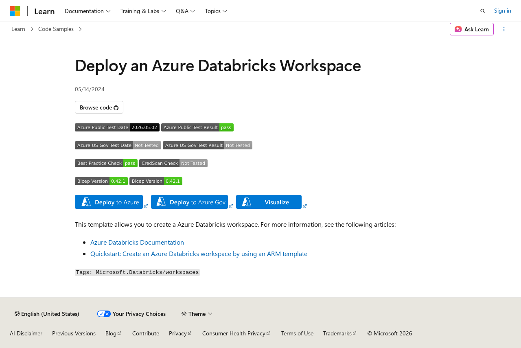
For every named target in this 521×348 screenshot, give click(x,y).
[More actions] (504, 29)
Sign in (502, 10)
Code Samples (56, 29)
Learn (18, 29)
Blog (110, 333)
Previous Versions (74, 333)
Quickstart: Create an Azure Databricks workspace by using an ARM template (198, 253)
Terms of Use (297, 333)
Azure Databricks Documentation (137, 242)
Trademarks (337, 333)
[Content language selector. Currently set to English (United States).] (47, 313)
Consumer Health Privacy (233, 333)
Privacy (178, 333)
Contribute (145, 333)
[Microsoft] (15, 11)
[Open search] (483, 11)
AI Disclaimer (26, 333)
